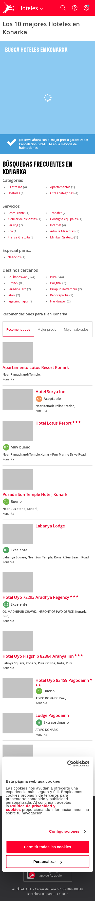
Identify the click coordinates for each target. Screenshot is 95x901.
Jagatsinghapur (18, 301)
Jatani (11, 295)
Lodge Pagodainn (52, 715)
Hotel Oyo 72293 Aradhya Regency (36, 597)
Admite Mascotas (62, 231)
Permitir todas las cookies (47, 847)
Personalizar (47, 861)
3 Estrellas (15, 187)
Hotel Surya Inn (50, 391)
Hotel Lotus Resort (53, 423)
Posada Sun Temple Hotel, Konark (35, 494)
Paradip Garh (17, 289)
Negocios (14, 257)
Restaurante (16, 213)
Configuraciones (64, 831)
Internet (55, 225)
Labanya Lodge (50, 526)
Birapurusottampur (63, 289)
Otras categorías (62, 193)
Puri (53, 277)
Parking (13, 225)
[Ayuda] (75, 8)
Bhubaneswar (17, 277)
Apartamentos (60, 187)
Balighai (56, 283)
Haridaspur (58, 301)
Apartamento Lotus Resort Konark (36, 367)
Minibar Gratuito (61, 237)
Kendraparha (59, 295)
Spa (10, 231)
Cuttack (13, 283)
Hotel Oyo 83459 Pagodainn (62, 680)
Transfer (56, 213)
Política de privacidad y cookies (30, 808)
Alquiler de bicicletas (22, 219)
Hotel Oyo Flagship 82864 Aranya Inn (38, 656)
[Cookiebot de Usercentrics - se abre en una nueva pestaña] (67, 763)
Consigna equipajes (64, 219)
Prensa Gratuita (19, 237)
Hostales (14, 193)
